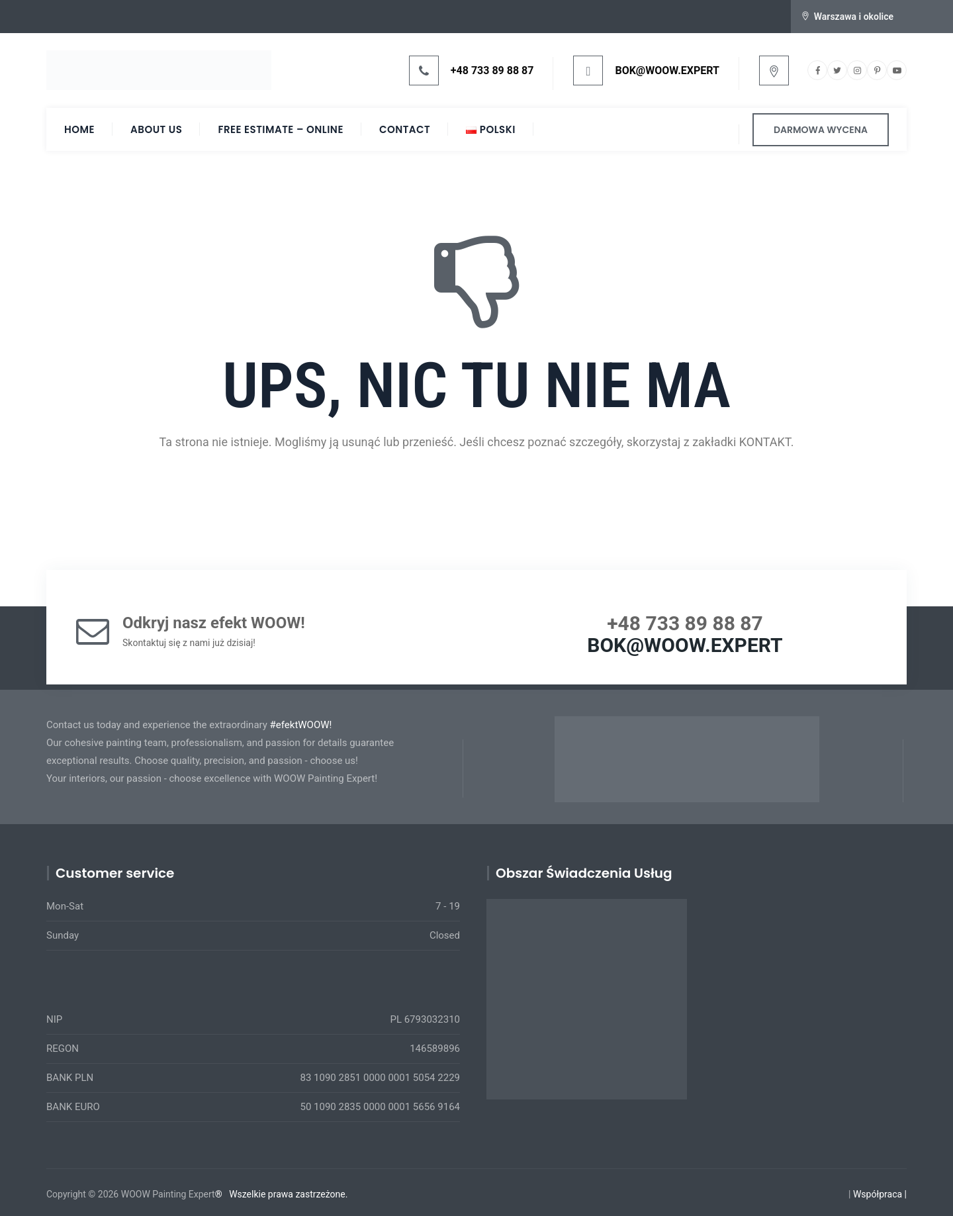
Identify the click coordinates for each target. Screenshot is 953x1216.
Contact (404, 129)
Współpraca (877, 1194)
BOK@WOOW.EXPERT (667, 70)
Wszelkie (247, 1194)
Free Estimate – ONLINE (280, 129)
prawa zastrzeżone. (308, 1194)
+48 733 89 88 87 (492, 70)
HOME (79, 129)
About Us (156, 129)
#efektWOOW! (301, 725)
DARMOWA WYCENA (821, 129)
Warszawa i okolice (853, 16)
